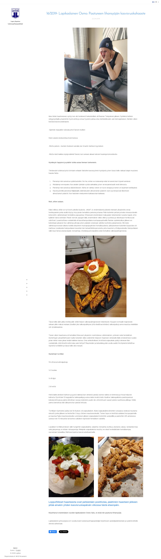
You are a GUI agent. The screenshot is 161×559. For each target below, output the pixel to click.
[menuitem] (15, 273)
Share (53, 532)
